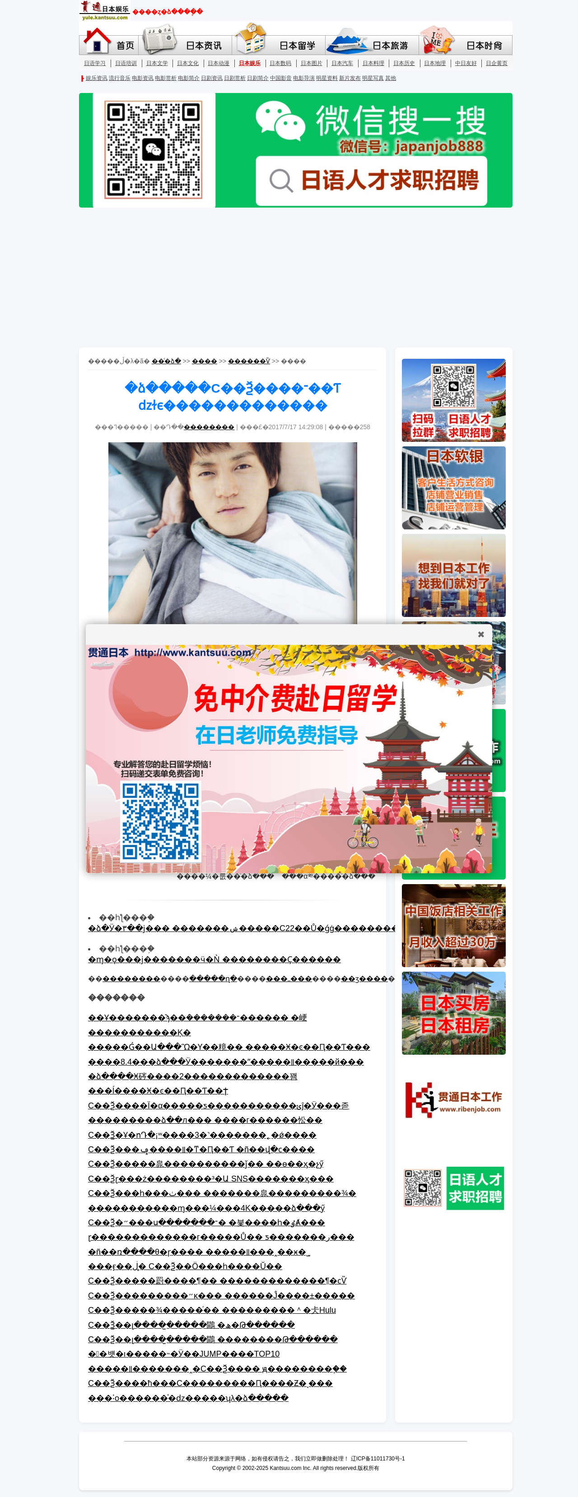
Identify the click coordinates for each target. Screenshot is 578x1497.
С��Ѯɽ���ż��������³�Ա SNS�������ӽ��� (211, 1178)
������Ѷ (249, 361)
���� (204, 361)
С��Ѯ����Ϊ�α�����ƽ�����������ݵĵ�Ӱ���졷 (218, 1105)
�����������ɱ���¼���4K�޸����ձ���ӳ (206, 1208)
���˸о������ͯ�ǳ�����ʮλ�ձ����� (188, 1398)
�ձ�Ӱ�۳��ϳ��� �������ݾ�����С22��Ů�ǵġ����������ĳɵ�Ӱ (262, 928)
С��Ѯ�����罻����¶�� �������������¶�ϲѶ (217, 1280)
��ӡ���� (364, 979)
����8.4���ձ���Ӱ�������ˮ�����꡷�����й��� (226, 1061)
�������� (209, 427)
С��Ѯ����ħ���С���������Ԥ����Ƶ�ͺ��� (210, 1383)
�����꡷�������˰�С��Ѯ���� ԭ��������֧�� (217, 1368)
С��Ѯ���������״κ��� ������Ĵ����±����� (221, 1295)
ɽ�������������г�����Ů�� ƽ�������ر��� (221, 1237)
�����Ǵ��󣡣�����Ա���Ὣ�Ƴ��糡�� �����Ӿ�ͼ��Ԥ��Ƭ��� (229, 1047)
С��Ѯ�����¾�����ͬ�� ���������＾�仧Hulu (212, 1310)
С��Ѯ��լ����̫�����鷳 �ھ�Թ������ (191, 1325)
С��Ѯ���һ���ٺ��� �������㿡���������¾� (222, 1193)
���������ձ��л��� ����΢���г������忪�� (205, 1120)
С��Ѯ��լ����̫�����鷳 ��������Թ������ (213, 1339)
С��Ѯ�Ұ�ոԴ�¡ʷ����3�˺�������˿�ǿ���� (202, 1135)
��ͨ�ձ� (166, 361)
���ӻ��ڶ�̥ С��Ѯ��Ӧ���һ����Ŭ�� (185, 1266)
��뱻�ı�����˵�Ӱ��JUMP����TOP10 (184, 1353)
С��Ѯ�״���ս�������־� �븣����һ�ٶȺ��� (206, 1222)
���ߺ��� (289, 979)
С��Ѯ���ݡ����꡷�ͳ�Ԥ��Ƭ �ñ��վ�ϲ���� (201, 1149)
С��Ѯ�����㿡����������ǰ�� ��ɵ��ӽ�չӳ (205, 1163)
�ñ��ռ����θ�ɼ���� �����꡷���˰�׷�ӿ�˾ (199, 1251)
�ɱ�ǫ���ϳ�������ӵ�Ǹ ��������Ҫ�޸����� (214, 959)
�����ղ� (213, 979)
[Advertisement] (289, 277)
